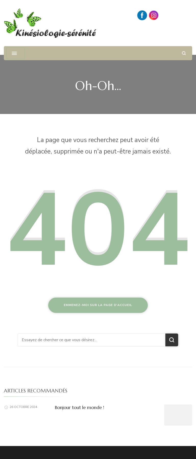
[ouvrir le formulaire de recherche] (184, 53)
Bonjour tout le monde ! (79, 407)
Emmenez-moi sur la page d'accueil (98, 305)
